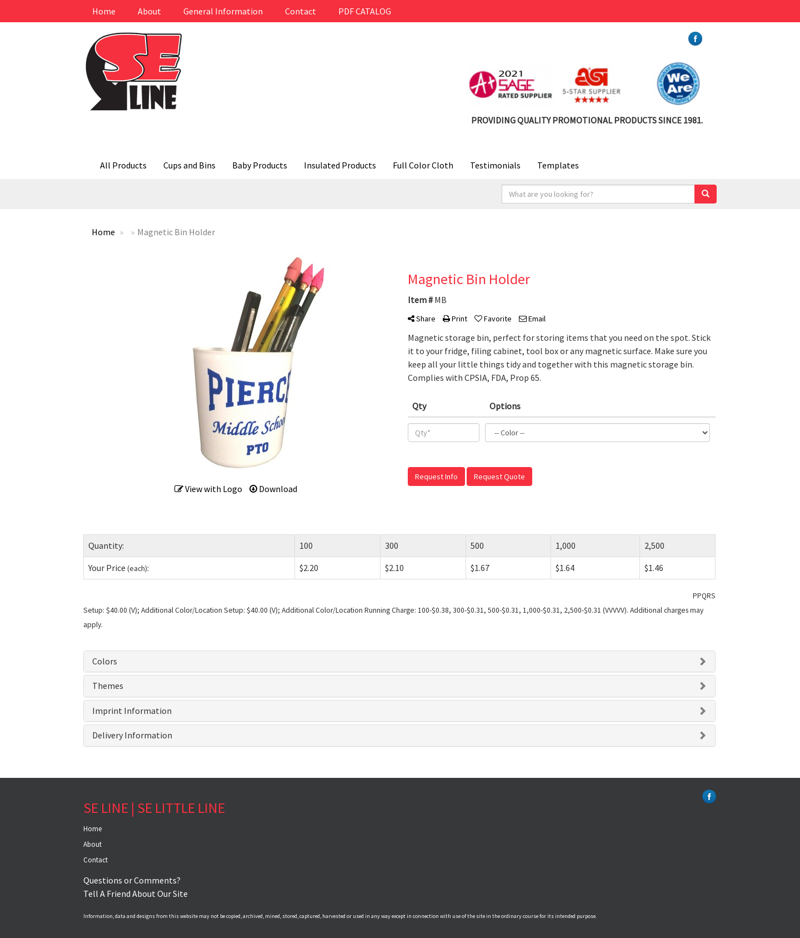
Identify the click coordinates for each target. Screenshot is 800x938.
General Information (223, 11)
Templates (558, 165)
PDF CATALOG (364, 11)
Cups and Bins (189, 165)
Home (104, 11)
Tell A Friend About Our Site (135, 893)
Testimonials (495, 165)
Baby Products (259, 165)
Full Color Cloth (423, 165)
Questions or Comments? (132, 880)
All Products (123, 165)
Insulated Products (340, 165)
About (149, 11)
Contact (300, 11)
